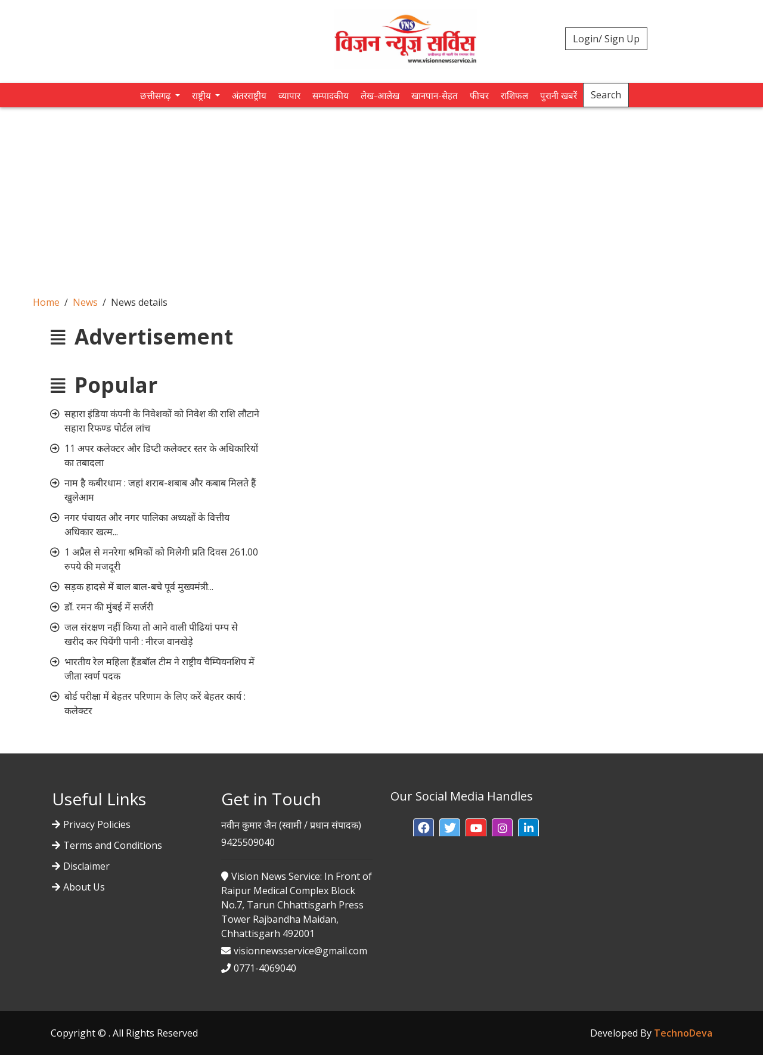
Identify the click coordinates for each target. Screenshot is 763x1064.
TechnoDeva (683, 1033)
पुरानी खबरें (558, 95)
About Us (84, 887)
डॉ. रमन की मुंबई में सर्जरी (108, 606)
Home (46, 302)
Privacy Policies (97, 824)
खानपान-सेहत (434, 95)
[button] (423, 828)
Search (606, 94)
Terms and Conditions (112, 845)
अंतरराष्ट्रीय (249, 95)
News (85, 302)
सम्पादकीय (330, 95)
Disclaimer (86, 866)
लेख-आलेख (380, 95)
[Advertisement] (381, 196)
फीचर (479, 95)
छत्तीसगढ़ (156, 95)
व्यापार (289, 95)
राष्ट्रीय (202, 95)
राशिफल (514, 95)
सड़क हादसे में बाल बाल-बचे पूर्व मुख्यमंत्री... (138, 586)
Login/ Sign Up (606, 38)
